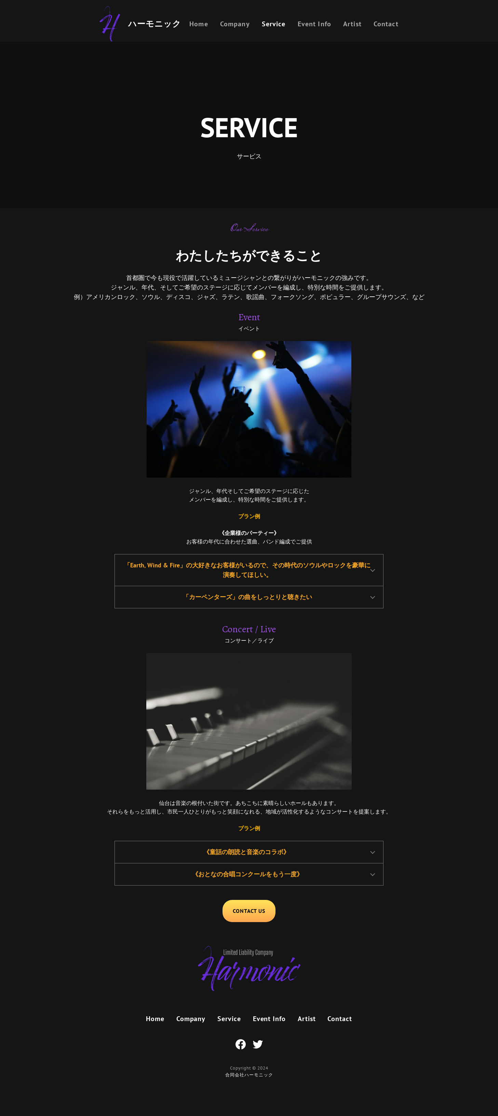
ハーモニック (154, 23)
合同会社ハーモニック (249, 1075)
